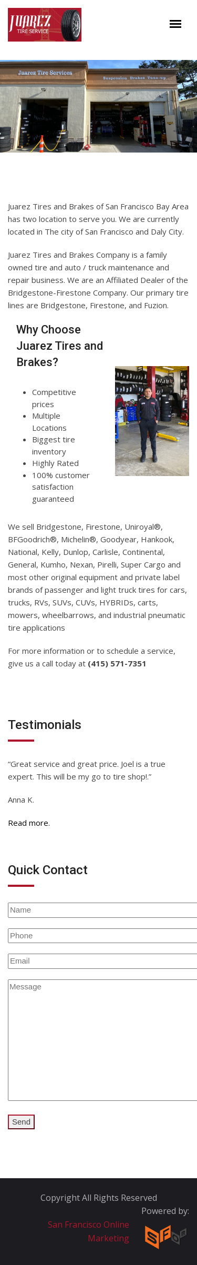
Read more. (29, 822)
